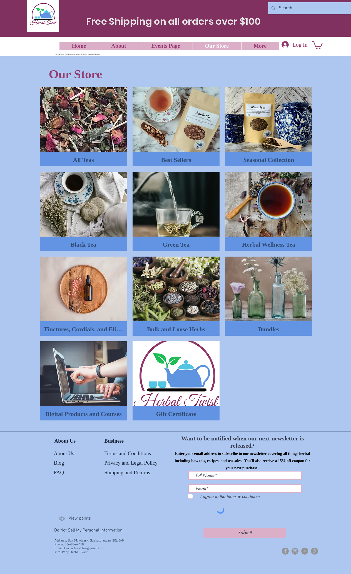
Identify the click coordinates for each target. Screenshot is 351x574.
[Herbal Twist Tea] (295, 551)
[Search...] (310, 8)
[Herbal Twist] (285, 551)
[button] (317, 44)
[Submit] (244, 533)
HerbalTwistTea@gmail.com (84, 548)
